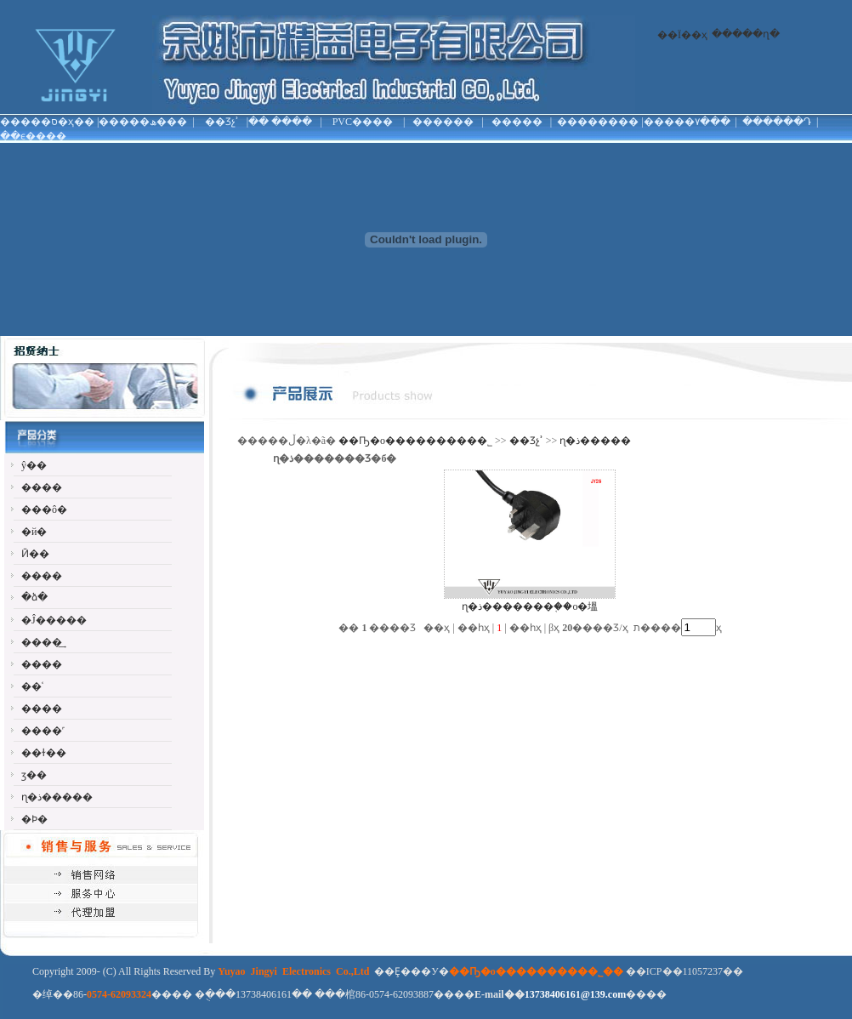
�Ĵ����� (54, 620)
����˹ (43, 731)
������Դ (776, 122)
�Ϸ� (34, 819)
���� (291, 122)
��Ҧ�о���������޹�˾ (415, 441)
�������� (598, 122)
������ (443, 122)
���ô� (44, 509)
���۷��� (697, 122)
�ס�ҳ (57, 122)
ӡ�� (34, 775)
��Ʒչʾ (222, 122)
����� (516, 122)
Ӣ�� (35, 554)
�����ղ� (746, 34)
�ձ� (34, 597)
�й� (34, 532)
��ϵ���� (33, 136)
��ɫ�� (43, 753)
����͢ (41, 642)
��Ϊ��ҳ (682, 35)
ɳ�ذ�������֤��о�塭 (530, 606)
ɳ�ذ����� (57, 797)
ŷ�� (34, 465)
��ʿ (32, 686)
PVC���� (362, 122)
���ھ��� (153, 122)
